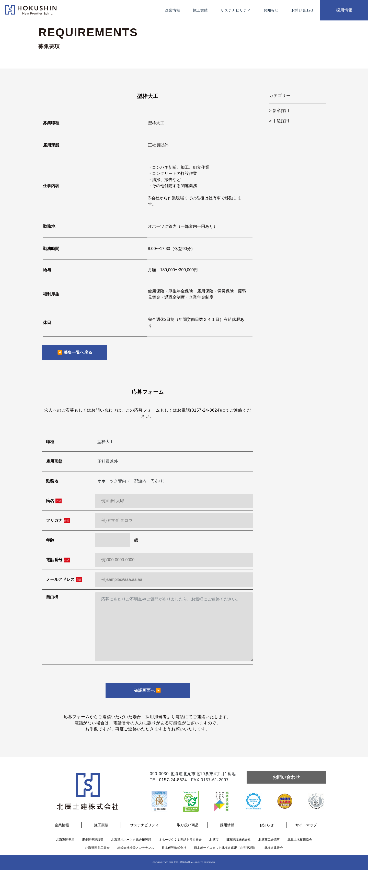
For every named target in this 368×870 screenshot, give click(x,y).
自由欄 (52, 597)
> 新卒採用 (279, 110)
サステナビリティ (236, 10)
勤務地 (52, 481)
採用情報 (344, 10)
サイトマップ (306, 825)
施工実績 (200, 10)
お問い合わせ (302, 10)
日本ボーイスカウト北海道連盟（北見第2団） (225, 848)
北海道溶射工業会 (97, 848)
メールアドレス (64, 579)
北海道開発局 (65, 839)
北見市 (213, 839)
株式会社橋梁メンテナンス (135, 848)
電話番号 (58, 560)
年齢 (50, 540)
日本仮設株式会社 (174, 848)
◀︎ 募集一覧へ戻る (74, 352)
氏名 (54, 501)
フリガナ (58, 520)
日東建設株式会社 (238, 839)
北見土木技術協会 (300, 839)
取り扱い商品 (188, 825)
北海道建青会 (273, 848)
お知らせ (271, 10)
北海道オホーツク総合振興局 (131, 839)
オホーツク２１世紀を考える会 (180, 839)
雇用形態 (54, 461)
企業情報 (172, 10)
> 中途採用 (279, 121)
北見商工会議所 (269, 839)
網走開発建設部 (92, 839)
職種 (50, 441)
